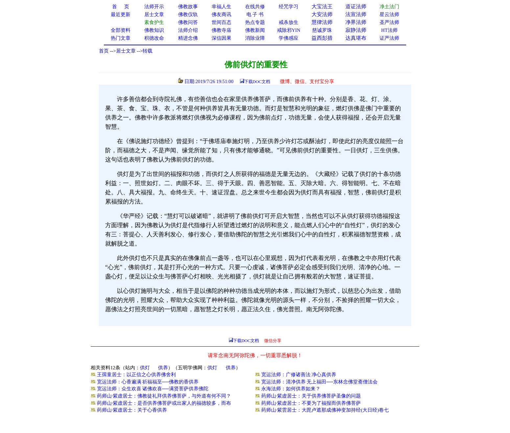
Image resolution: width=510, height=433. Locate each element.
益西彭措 (322, 38)
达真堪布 (355, 38)
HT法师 (389, 30)
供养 (163, 367)
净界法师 (355, 22)
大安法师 (322, 14)
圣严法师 (389, 22)
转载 (147, 51)
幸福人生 (221, 6)
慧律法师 (322, 22)
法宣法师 (355, 14)
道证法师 (355, 6)
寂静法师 (355, 30)
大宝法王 (322, 6)
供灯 (145, 367)
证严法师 (389, 38)
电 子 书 (255, 14)
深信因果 (221, 38)
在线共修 (255, 6)
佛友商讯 (221, 14)
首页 (104, 51)
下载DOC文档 (257, 81)
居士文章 (126, 51)
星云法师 (389, 14)
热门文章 (120, 38)
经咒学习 (288, 6)
